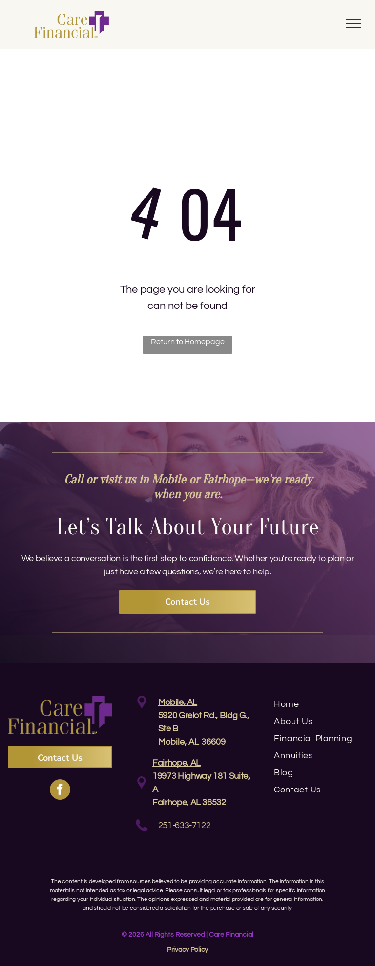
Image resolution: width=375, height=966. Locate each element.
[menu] (353, 23)
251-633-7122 (184, 825)
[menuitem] (320, 704)
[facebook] (60, 790)
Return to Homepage (188, 342)
